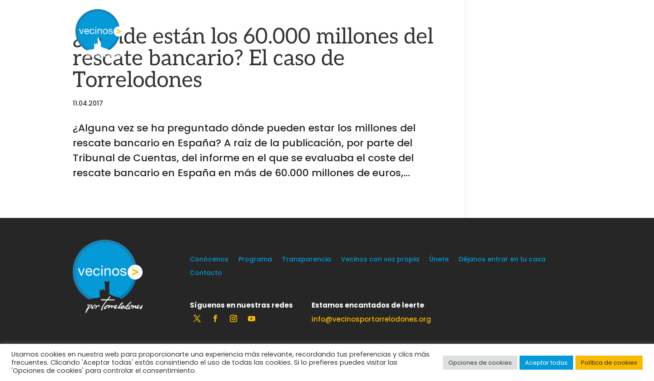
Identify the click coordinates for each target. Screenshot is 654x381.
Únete (439, 260)
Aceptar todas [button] (546, 362)
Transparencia (306, 260)
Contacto (206, 273)
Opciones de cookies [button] (480, 362)
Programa (255, 260)
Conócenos (209, 260)
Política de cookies (609, 362)
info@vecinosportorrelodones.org (371, 319)
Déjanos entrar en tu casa (502, 260)
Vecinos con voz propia (380, 260)
